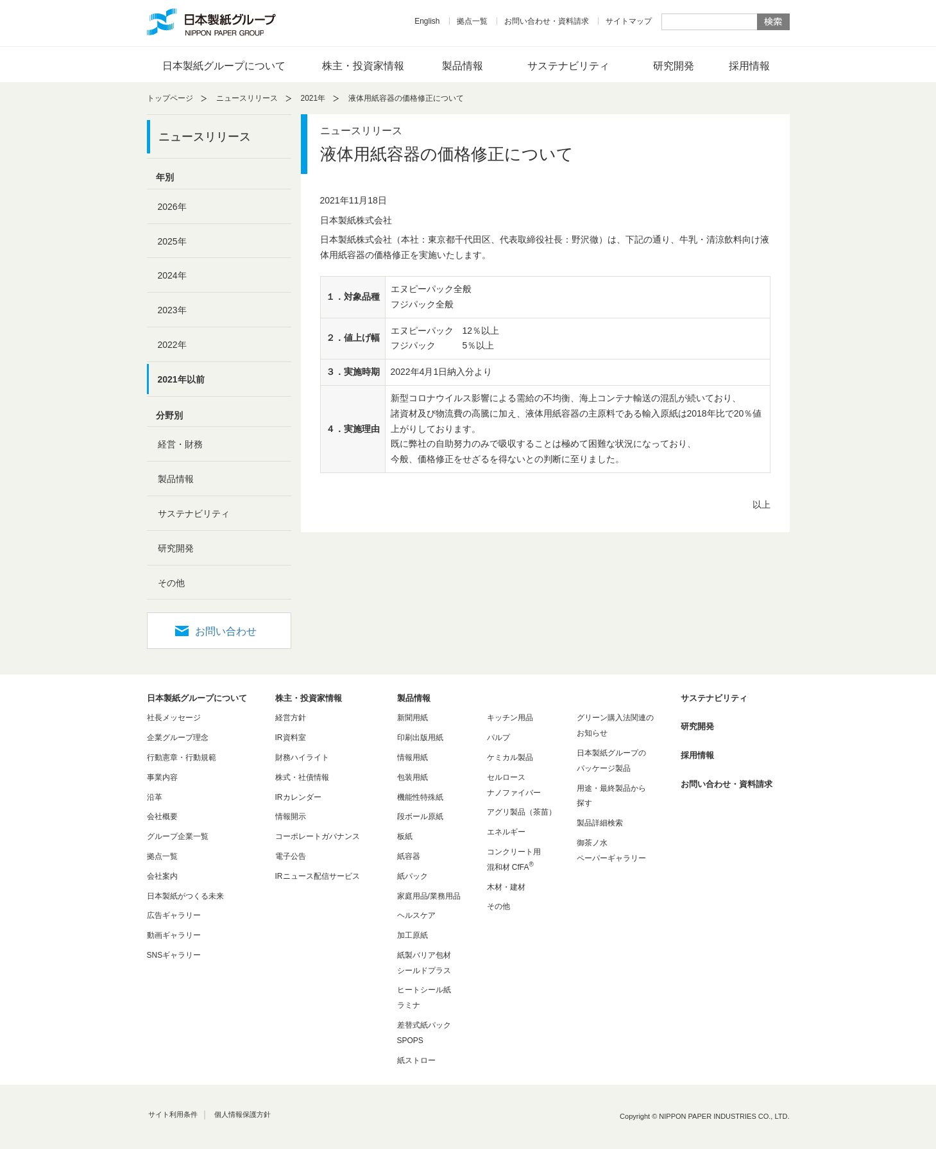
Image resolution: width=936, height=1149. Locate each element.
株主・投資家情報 (363, 65)
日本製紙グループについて (223, 65)
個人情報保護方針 (242, 1114)
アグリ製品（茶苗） (521, 812)
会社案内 (162, 876)
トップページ (170, 98)
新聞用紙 (412, 717)
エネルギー (506, 831)
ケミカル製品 (510, 757)
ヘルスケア (416, 915)
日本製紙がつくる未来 (185, 896)
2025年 (172, 241)
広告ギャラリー (174, 915)
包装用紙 (412, 777)
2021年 (313, 98)
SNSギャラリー (174, 955)
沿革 (154, 797)
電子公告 (290, 856)
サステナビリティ (568, 65)
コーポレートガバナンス (317, 836)
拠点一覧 (472, 21)
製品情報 (462, 65)
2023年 (172, 310)
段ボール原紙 (420, 816)
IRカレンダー (298, 797)
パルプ (498, 737)
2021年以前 (181, 379)
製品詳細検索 (600, 822)
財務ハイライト (302, 757)
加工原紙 (412, 935)
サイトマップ (629, 21)
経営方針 (290, 717)
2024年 (172, 275)
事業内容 (162, 777)
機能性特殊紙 (420, 797)
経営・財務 (180, 444)
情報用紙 (412, 757)
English (426, 21)
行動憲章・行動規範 (181, 757)
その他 (171, 583)
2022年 (172, 345)
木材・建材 (506, 887)
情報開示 (290, 816)
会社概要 (162, 816)
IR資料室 (290, 737)
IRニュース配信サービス (317, 876)
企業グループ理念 (177, 737)
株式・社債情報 (302, 777)
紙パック (412, 876)
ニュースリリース (247, 98)
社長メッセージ (174, 717)
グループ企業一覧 (177, 836)
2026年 (172, 207)
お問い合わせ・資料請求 (546, 21)
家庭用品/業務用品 (429, 896)
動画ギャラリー (174, 935)
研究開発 (673, 65)
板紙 (405, 836)
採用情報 (749, 65)
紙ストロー (416, 1060)
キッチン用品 (510, 717)
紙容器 (408, 856)
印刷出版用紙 (420, 737)
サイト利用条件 (173, 1114)
